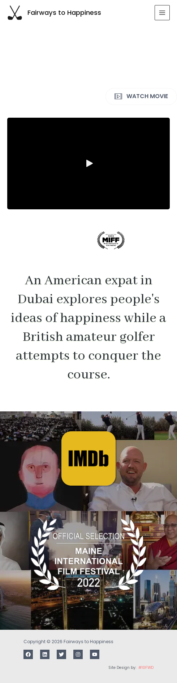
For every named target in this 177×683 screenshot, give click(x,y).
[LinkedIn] (44, 654)
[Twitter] (61, 654)
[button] (88, 163)
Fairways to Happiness (64, 12)
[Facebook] (28, 654)
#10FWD (146, 667)
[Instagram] (78, 654)
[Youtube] (94, 654)
